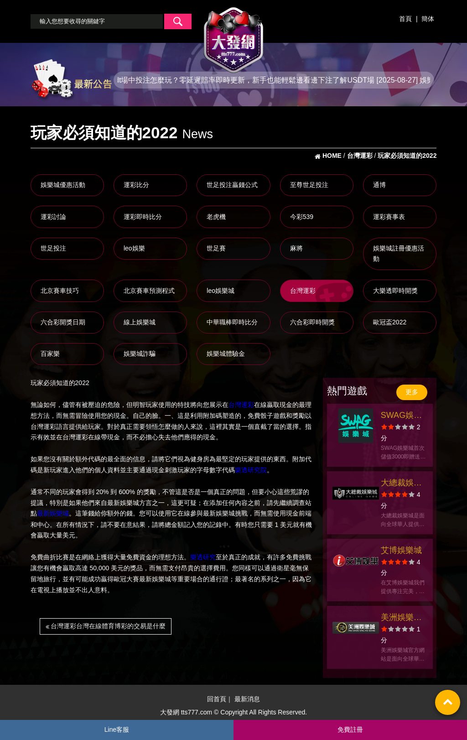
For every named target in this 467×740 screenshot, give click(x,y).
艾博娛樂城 (401, 550)
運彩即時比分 (143, 216)
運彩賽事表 (389, 216)
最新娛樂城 (53, 513)
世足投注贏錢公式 (232, 184)
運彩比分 (136, 184)
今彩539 (301, 216)
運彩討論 (53, 216)
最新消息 (247, 699)
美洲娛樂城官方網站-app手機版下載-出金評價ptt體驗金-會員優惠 (403, 618)
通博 (379, 184)
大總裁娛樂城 (401, 484)
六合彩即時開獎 (312, 322)
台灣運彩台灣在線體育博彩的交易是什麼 (106, 626)
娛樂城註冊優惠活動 (398, 254)
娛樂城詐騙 (140, 353)
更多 (411, 392)
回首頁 (216, 699)
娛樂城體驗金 (226, 353)
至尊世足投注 (309, 184)
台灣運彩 (303, 290)
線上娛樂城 (140, 322)
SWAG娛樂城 (401, 416)
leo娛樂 (134, 248)
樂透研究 (203, 557)
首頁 (405, 18)
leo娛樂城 (220, 290)
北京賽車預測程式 (149, 290)
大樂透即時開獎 (395, 290)
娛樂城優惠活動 (63, 184)
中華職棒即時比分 (232, 322)
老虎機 (216, 216)
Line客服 (116, 729)
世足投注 (53, 248)
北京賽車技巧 (60, 290)
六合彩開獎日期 (63, 322)
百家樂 (50, 353)
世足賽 (216, 248)
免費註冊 (350, 729)
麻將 (296, 248)
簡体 (427, 18)
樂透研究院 (251, 470)
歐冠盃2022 (389, 322)
